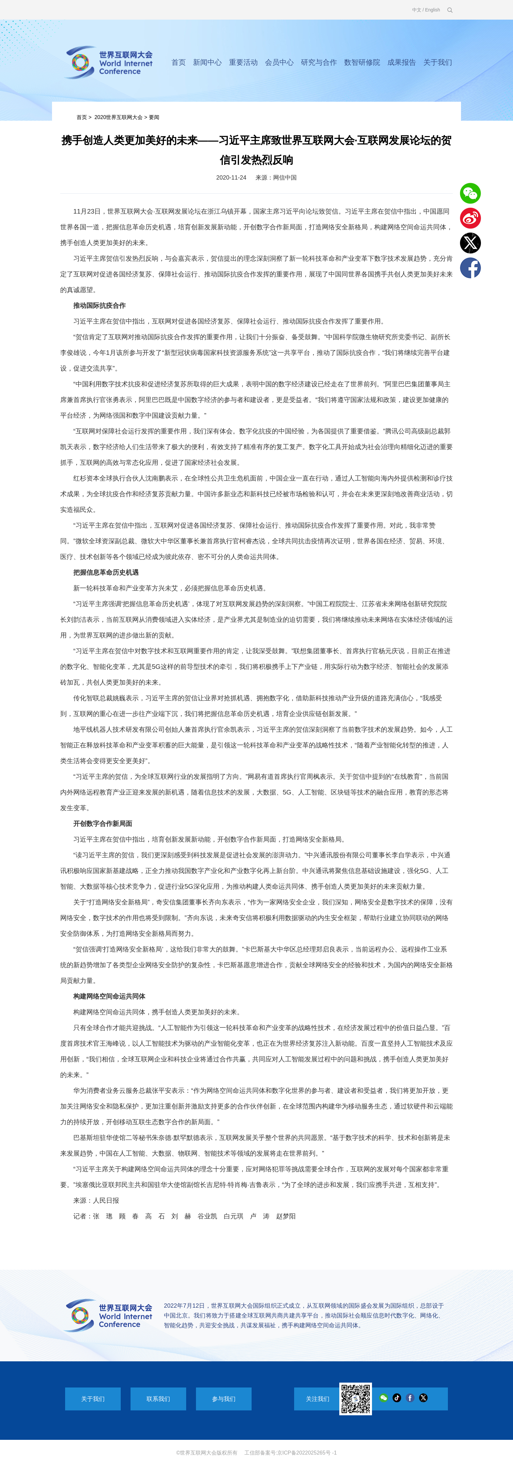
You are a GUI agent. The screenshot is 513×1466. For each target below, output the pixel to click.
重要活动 (243, 62)
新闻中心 (207, 62)
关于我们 (437, 62)
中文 (416, 9)
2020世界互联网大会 (119, 117)
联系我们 (158, 1399)
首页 (178, 62)
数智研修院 (362, 62)
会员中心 (279, 62)
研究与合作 (319, 62)
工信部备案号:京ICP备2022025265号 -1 (290, 1453)
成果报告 (401, 62)
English (432, 9)
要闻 (154, 117)
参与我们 (224, 1399)
